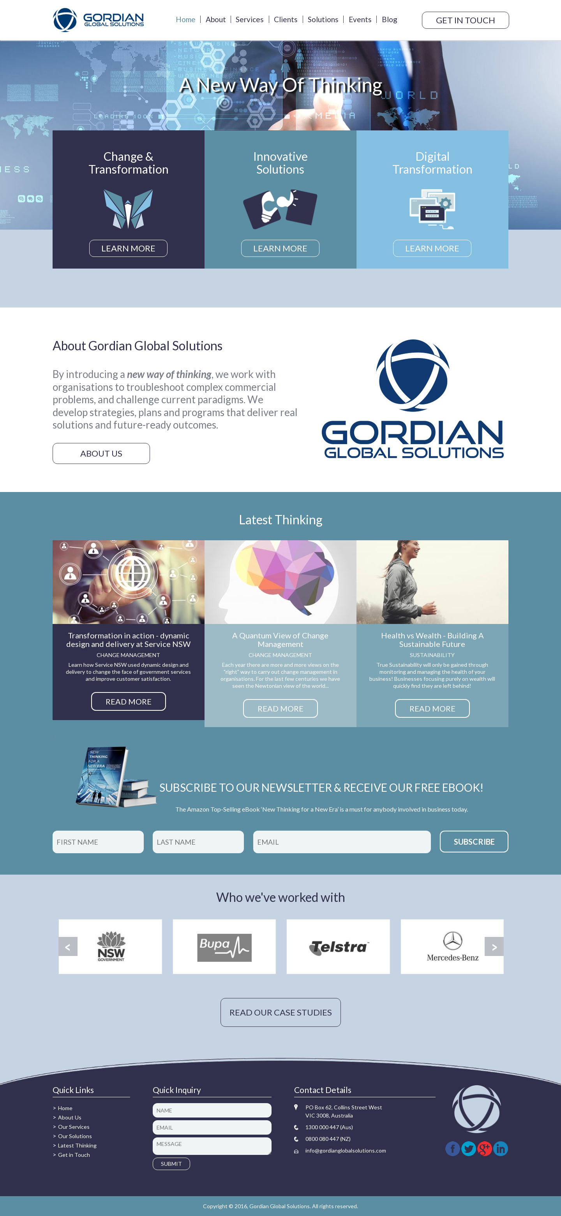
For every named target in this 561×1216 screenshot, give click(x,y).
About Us (69, 1117)
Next (494, 946)
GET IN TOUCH (465, 20)
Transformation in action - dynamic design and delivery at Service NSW (128, 639)
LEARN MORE (128, 248)
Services (250, 19)
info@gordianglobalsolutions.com (345, 1150)
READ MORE (129, 701)
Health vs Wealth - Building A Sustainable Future (432, 639)
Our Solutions (75, 1136)
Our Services (74, 1126)
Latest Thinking (77, 1145)
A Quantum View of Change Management (280, 639)
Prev (68, 946)
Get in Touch (74, 1154)
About (216, 19)
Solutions (323, 19)
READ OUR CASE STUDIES (280, 1012)
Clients (286, 19)
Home (186, 19)
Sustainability (432, 655)
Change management (128, 655)
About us (101, 453)
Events (360, 19)
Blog (389, 19)
